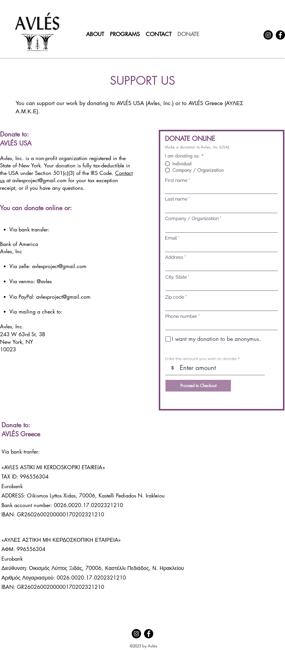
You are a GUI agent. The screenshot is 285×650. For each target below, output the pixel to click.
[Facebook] (280, 35)
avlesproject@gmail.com (39, 180)
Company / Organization (192, 218)
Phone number (181, 316)
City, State (176, 277)
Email (171, 238)
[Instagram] (268, 35)
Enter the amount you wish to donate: (201, 359)
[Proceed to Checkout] (198, 386)
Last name (176, 199)
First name (176, 180)
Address (174, 257)
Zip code (174, 297)
